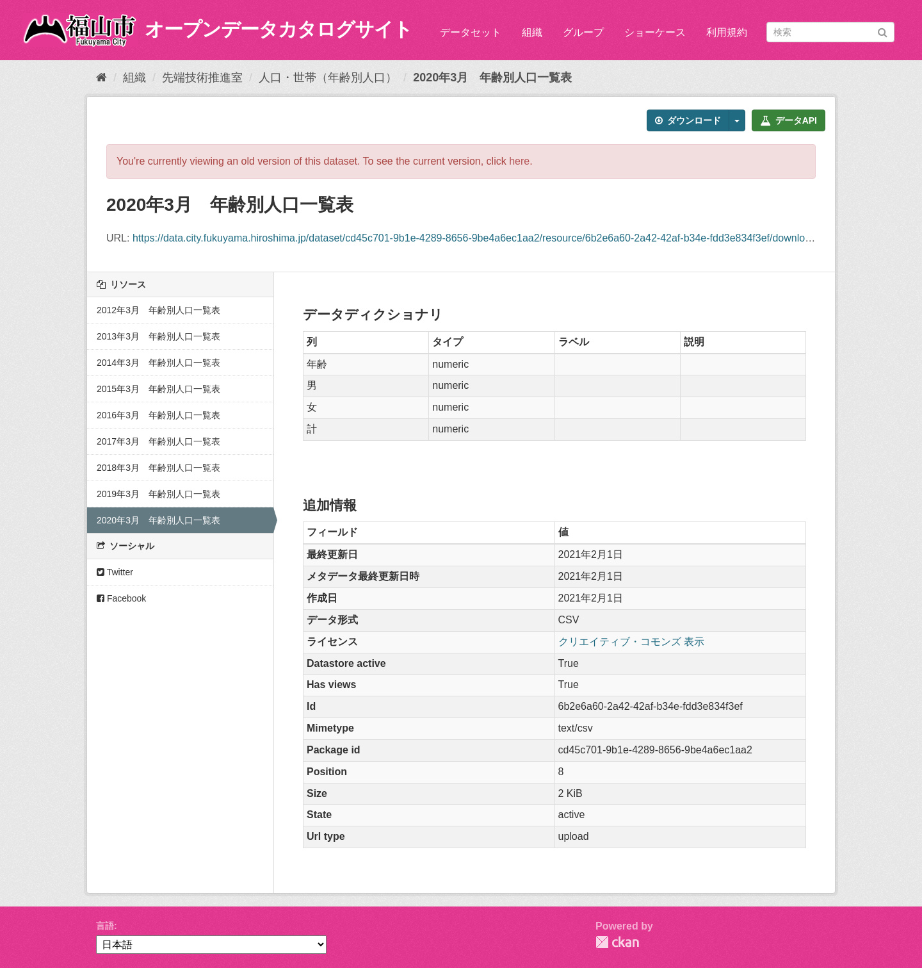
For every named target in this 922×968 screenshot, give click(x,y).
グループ (583, 32)
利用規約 (726, 32)
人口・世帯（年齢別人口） (328, 77)
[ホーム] (101, 77)
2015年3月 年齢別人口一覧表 (158, 389)
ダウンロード (688, 120)
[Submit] (882, 31)
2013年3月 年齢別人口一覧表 (158, 336)
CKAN (617, 942)
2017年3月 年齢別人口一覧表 (158, 441)
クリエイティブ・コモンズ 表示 (631, 641)
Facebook (121, 598)
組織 (532, 32)
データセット (470, 32)
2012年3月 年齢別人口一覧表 (158, 310)
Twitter (115, 572)
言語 (105, 926)
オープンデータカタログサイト (278, 29)
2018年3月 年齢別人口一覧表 (158, 468)
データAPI (788, 120)
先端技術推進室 (202, 77)
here (519, 161)
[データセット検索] (830, 32)
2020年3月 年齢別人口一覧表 (492, 77)
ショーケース (655, 32)
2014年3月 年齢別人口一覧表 (158, 362)
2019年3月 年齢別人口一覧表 (158, 494)
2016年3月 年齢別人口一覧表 (158, 415)
